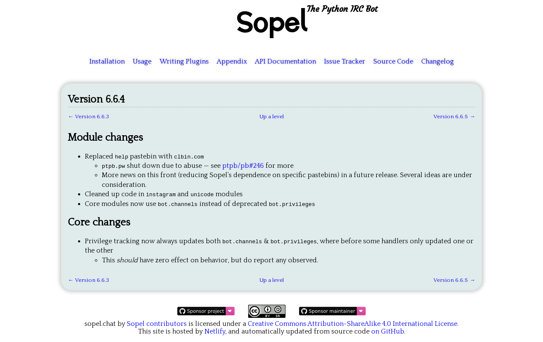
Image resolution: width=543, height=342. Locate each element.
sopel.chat (100, 324)
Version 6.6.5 (451, 117)
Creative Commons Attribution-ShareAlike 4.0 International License (352, 324)
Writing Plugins (184, 61)
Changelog (437, 61)
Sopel (271, 21)
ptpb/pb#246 (243, 166)
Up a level (271, 117)
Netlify (214, 331)
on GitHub (387, 331)
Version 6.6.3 (92, 117)
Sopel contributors (157, 324)
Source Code (393, 61)
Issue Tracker (344, 61)
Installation (107, 61)
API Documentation (285, 61)
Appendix (232, 61)
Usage (142, 61)
